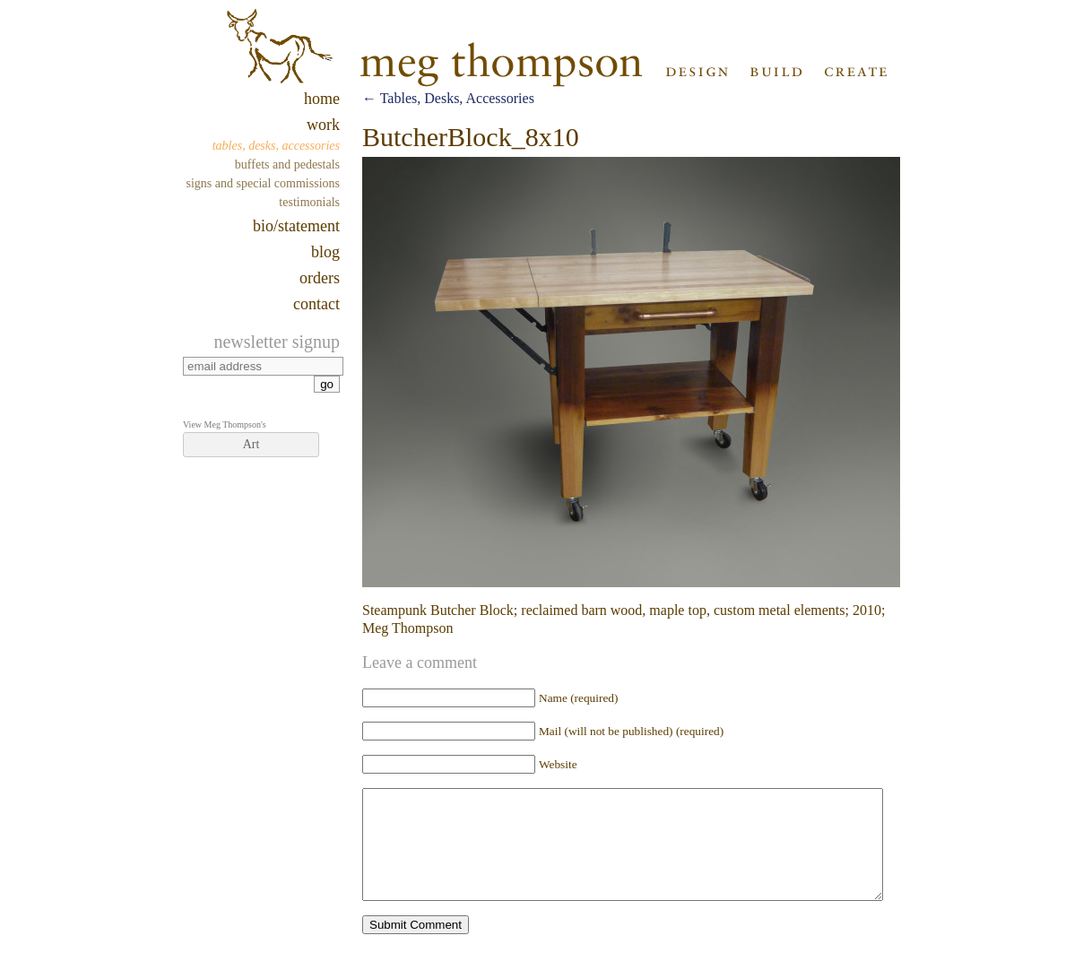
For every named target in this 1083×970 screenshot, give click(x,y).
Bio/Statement (296, 226)
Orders (319, 278)
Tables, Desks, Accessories (276, 145)
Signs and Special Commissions (263, 183)
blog (325, 252)
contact (316, 304)
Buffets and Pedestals (287, 164)
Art (251, 444)
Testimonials (309, 202)
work (323, 125)
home (322, 99)
